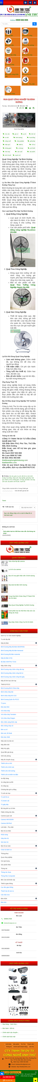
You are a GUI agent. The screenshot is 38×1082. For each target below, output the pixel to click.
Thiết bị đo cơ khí (6, 763)
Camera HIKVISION (7, 819)
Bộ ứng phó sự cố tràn (8, 808)
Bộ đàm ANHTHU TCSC (8, 662)
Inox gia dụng (5, 861)
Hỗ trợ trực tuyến (2, 1074)
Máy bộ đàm (5, 643)
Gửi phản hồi (7, 1080)
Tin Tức (23, 1044)
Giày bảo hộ (5, 838)
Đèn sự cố (4, 729)
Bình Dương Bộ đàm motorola (10, 654)
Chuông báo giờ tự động (8, 789)
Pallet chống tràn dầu (7, 812)
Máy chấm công (6, 665)
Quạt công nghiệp (6, 857)
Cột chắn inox (5, 895)
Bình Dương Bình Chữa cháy (10, 688)
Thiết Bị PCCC (5, 684)
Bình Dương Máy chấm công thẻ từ (12, 673)
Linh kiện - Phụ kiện (7, 827)
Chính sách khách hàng (20, 1046)
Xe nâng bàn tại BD (7, 782)
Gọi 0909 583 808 (8, 1077)
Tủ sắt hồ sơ (5, 797)
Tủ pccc (3, 703)
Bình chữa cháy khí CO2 (8, 695)
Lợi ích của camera (15, 569)
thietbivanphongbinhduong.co (14, 460)
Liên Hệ (21, 108)
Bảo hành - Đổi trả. (8, 1028)
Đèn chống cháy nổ (7, 726)
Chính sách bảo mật (9, 1036)
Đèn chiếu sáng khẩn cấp (9, 722)
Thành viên (30, 1044)
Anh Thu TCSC (19, 1074)
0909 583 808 (22, 20)
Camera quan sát (6, 816)
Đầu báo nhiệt (5, 737)
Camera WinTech (6, 823)
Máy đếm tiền (5, 744)
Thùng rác (4, 868)
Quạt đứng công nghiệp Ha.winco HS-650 (22, 229)
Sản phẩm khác (6, 865)
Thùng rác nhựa (6, 872)
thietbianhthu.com (9, 463)
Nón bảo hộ (4, 842)
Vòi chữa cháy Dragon (8, 718)
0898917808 (7, 919)
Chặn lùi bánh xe (6, 849)
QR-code (5, 1072)
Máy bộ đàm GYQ (6, 658)
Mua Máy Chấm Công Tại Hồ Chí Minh (21, 622)
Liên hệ (31, 1046)
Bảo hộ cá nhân (6, 831)
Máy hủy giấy (5, 748)
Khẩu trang (4, 834)
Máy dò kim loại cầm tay (8, 680)
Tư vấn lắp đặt (5, 639)
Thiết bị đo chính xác (7, 767)
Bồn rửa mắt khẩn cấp (8, 880)
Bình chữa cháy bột (7, 692)
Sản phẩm (16, 1044)
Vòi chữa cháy (5, 710)
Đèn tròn (3, 902)
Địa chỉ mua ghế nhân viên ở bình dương (22, 575)
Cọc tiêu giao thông (7, 887)
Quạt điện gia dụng (7, 752)
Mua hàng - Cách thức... (10, 1024)
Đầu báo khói (5, 707)
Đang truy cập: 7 (15, 1072)
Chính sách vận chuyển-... (11, 1032)
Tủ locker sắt (5, 801)
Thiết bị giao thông (7, 883)
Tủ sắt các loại (5, 793)
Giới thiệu (8, 1044)
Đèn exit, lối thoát (6, 733)
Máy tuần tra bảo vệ (7, 741)
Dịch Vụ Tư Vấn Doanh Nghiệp (11, 635)
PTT (17, 1076)
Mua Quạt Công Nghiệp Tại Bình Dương (21, 605)
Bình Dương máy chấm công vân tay (12, 669)
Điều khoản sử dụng (27, 1076)
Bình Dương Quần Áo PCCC (10, 699)
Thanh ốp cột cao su (7, 891)
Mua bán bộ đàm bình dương (18, 585)
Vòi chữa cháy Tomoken (8, 714)
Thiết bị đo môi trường (8, 771)
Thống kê (9, 1046)
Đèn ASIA (4, 898)
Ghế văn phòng (6, 756)
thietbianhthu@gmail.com (9, 923)
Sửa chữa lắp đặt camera (17, 561)
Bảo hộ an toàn (6, 846)
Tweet (4, 500)
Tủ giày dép (4, 804)
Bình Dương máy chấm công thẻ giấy (13, 677)
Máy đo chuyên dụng (7, 759)
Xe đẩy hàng (5, 778)
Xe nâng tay (5, 786)
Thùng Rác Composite (8, 876)
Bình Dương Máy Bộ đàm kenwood (12, 650)
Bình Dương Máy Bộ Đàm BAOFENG (13, 647)
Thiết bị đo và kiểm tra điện (9, 774)
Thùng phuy (4, 853)
